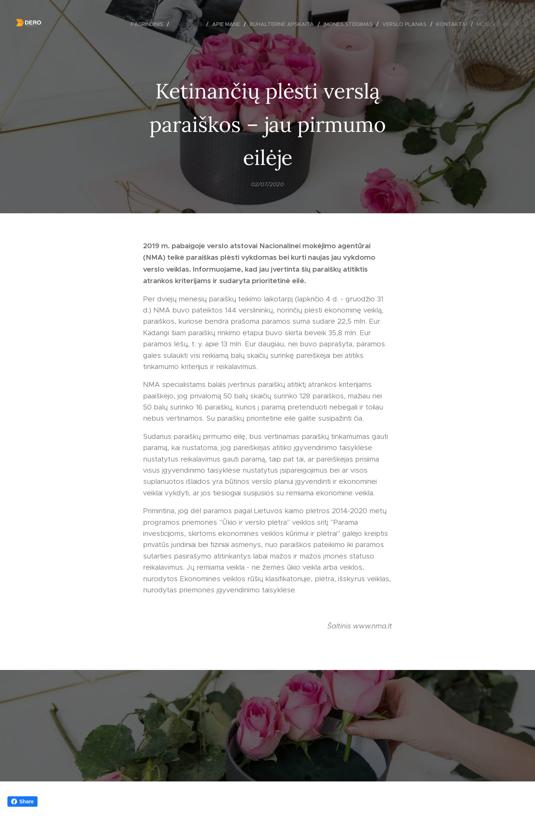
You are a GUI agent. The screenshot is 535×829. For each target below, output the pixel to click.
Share (22, 801)
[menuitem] (149, 24)
